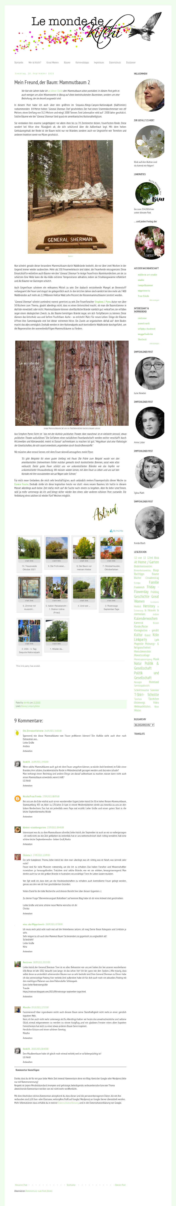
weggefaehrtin (145, 334)
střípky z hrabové (146, 328)
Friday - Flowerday (146, 589)
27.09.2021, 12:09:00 (41, 855)
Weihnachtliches (142, 706)
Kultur (138, 634)
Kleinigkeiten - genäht (146, 630)
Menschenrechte (142, 651)
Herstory (149, 605)
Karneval (138, 623)
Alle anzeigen (154, 300)
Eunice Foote (21, 484)
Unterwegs (139, 702)
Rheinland (154, 682)
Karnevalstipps (82, 62)
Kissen (156, 622)
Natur (37, 706)
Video (156, 702)
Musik (156, 659)
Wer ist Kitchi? (35, 62)
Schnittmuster (141, 690)
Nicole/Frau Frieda (32, 796)
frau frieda (143, 296)
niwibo (141, 280)
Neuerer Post (21, 1184)
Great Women (52, 62)
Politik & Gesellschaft (146, 666)
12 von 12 (140, 558)
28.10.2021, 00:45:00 (39, 1048)
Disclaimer (131, 62)
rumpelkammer (145, 285)
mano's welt (144, 323)
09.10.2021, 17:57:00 (40, 1007)
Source (70, 256)
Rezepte (138, 682)
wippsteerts (144, 290)
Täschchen (153, 699)
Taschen (138, 699)
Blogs (156, 570)
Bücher (137, 578)
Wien (156, 706)
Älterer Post (120, 1184)
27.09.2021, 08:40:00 (55, 827)
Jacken (156, 614)
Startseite (18, 62)
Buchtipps (139, 574)
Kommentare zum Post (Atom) (39, 1191)
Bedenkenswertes (143, 566)
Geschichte (141, 596)
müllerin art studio (147, 274)
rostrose (142, 318)
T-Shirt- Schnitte (146, 694)
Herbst (137, 606)
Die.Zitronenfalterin (33, 730)
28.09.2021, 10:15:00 (41, 962)
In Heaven (150, 610)
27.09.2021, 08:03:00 (51, 796)
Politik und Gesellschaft (146, 675)
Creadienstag (152, 578)
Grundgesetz (154, 602)
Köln (156, 634)
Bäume (67, 62)
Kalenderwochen (146, 618)
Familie (154, 582)
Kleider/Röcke (141, 626)
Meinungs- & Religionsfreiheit (146, 645)
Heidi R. (26, 761)
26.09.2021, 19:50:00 (39, 761)
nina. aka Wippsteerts (33, 924)
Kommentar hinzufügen (27, 1070)
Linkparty (31, 706)
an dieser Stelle (55, 90)
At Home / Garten (146, 562)
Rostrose (27, 962)
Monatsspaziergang (143, 659)
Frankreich (139, 587)
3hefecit (142, 339)
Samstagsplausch (142, 685)
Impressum (99, 62)
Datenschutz (115, 62)
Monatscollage (142, 655)
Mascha (26, 1007)
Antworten (27, 751)
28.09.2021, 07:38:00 (54, 924)
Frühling (155, 592)
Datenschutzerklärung (68, 1102)
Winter (137, 710)
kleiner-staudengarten (34, 827)
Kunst (148, 635)
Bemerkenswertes (142, 570)
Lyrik (157, 640)
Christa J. (27, 855)
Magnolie (139, 644)
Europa (137, 582)
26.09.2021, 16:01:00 (53, 730)
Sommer (154, 690)
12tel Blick (153, 558)
